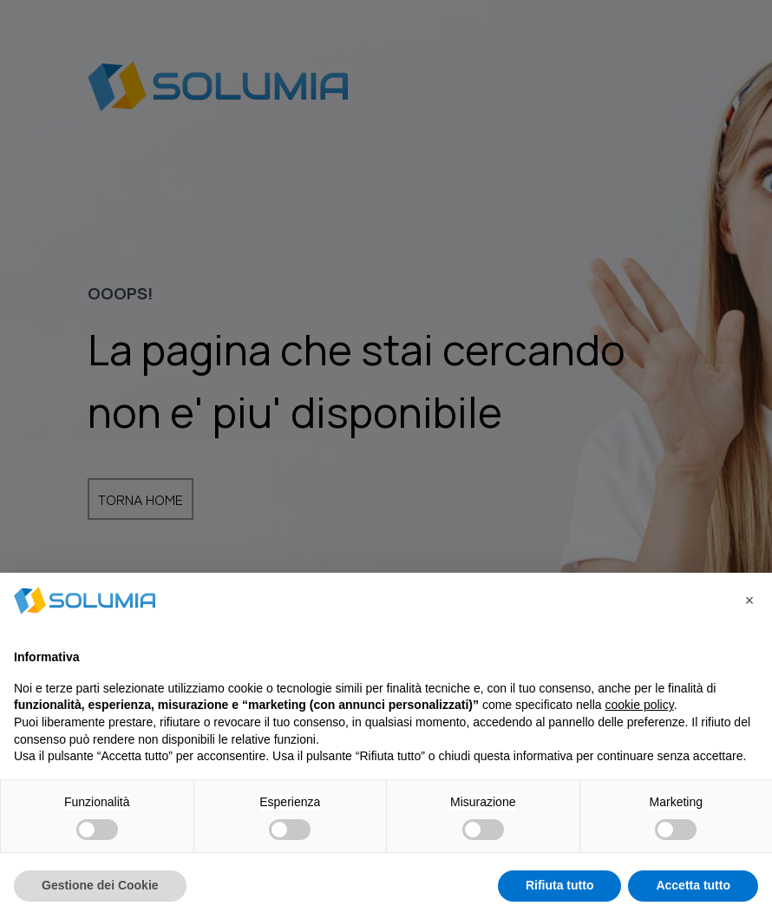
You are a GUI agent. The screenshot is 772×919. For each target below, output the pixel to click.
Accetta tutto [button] (693, 885)
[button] (749, 600)
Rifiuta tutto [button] (560, 885)
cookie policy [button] (639, 705)
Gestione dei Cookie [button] (100, 885)
